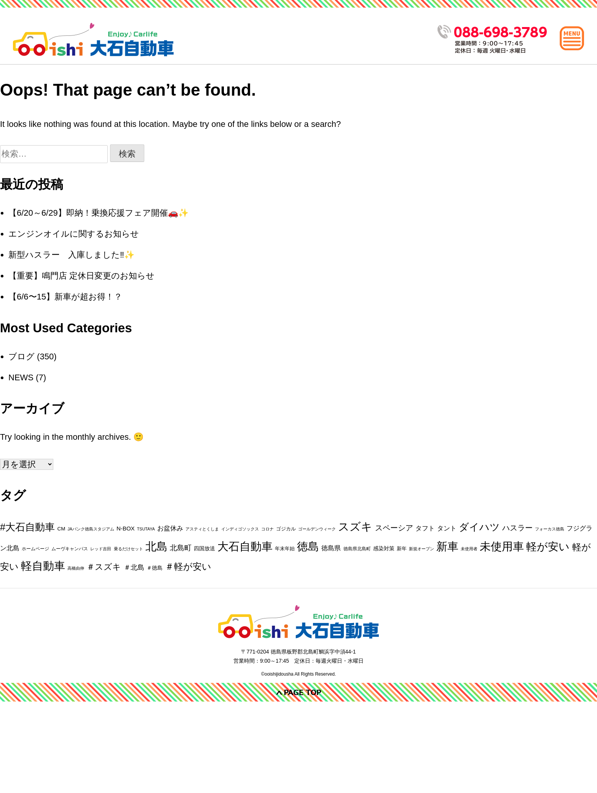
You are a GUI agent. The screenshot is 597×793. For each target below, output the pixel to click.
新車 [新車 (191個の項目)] (447, 546)
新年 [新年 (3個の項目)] (402, 548)
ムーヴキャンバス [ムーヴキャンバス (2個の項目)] (69, 548)
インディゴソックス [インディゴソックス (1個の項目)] (240, 529)
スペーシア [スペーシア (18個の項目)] (394, 528)
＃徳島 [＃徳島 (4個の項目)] (155, 568)
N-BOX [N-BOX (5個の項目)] (126, 528)
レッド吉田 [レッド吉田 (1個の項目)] (100, 548)
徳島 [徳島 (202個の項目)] (308, 546)
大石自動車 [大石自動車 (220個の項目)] (245, 546)
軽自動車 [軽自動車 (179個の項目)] (43, 566)
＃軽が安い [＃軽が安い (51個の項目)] (188, 567)
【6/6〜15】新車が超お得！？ (65, 296)
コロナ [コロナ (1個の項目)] (267, 529)
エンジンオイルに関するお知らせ (73, 234)
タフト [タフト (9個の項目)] (425, 528)
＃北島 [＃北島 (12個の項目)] (134, 567)
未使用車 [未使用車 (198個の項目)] (502, 546)
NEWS (21, 377)
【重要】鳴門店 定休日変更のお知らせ (81, 275)
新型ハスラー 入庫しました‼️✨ (71, 255)
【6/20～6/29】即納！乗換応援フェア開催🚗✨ (98, 213)
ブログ (21, 356)
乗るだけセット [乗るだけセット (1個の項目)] (128, 548)
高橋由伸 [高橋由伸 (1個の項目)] (75, 568)
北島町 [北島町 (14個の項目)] (181, 548)
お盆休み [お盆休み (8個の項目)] (170, 528)
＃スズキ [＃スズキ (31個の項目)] (103, 567)
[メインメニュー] (572, 38)
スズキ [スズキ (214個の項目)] (355, 527)
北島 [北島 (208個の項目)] (156, 546)
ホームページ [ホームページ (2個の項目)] (35, 548)
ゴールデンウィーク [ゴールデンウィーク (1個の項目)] (317, 529)
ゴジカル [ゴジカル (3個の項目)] (286, 529)
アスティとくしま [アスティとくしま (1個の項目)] (202, 529)
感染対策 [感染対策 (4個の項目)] (383, 548)
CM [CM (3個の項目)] (61, 529)
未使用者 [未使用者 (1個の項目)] (469, 548)
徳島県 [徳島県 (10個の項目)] (331, 548)
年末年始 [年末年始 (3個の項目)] (285, 548)
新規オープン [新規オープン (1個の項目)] (421, 548)
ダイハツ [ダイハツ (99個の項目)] (479, 527)
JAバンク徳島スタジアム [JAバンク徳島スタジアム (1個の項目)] (90, 529)
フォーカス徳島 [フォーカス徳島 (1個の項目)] (549, 529)
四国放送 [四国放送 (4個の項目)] (204, 548)
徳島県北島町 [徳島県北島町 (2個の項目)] (357, 548)
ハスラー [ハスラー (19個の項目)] (517, 528)
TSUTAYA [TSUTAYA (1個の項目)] (146, 529)
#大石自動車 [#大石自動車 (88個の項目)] (27, 527)
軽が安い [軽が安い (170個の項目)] (548, 546)
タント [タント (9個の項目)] (447, 528)
